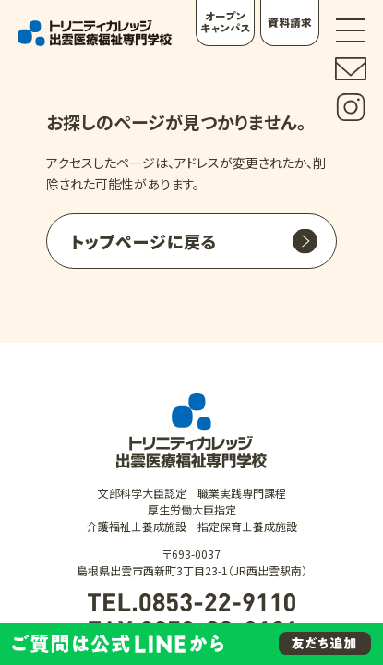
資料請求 (290, 22)
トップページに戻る (144, 241)
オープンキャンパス (225, 22)
